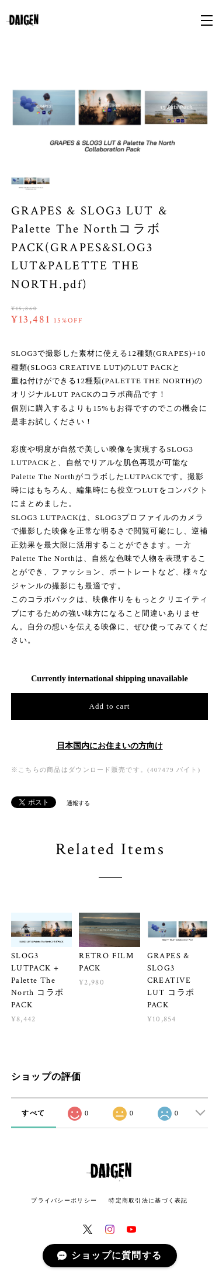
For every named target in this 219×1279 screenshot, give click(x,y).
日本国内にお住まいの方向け (110, 745)
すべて (33, 1113)
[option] (109, 107)
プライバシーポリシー (64, 1200)
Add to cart (109, 706)
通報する (78, 803)
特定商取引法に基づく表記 (148, 1200)
